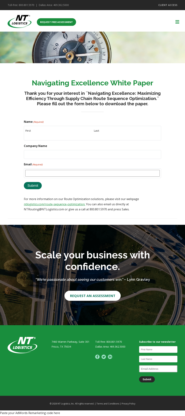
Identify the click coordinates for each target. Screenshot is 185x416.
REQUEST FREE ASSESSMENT (56, 22)
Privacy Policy (128, 404)
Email (33, 164)
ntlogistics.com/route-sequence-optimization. (54, 204)
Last (96, 130)
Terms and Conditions (108, 404)
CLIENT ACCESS (167, 5)
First (28, 130)
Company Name (35, 146)
